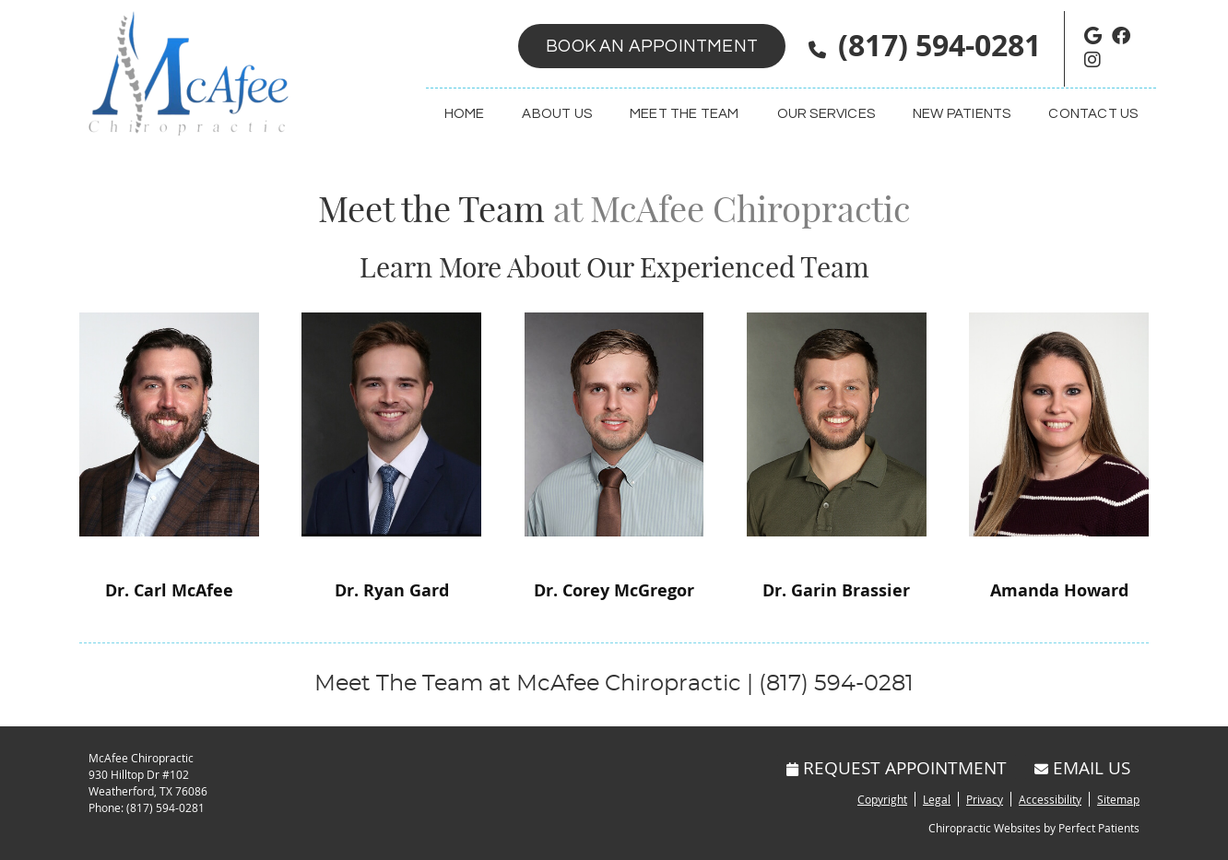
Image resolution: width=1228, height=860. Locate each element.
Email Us (1082, 767)
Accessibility (1050, 799)
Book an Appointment (652, 46)
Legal (937, 799)
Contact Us (1093, 114)
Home (464, 114)
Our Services (826, 114)
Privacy (984, 799)
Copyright (882, 799)
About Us (557, 114)
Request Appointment (896, 767)
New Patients (961, 114)
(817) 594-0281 (939, 45)
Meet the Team (684, 114)
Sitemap (1118, 799)
